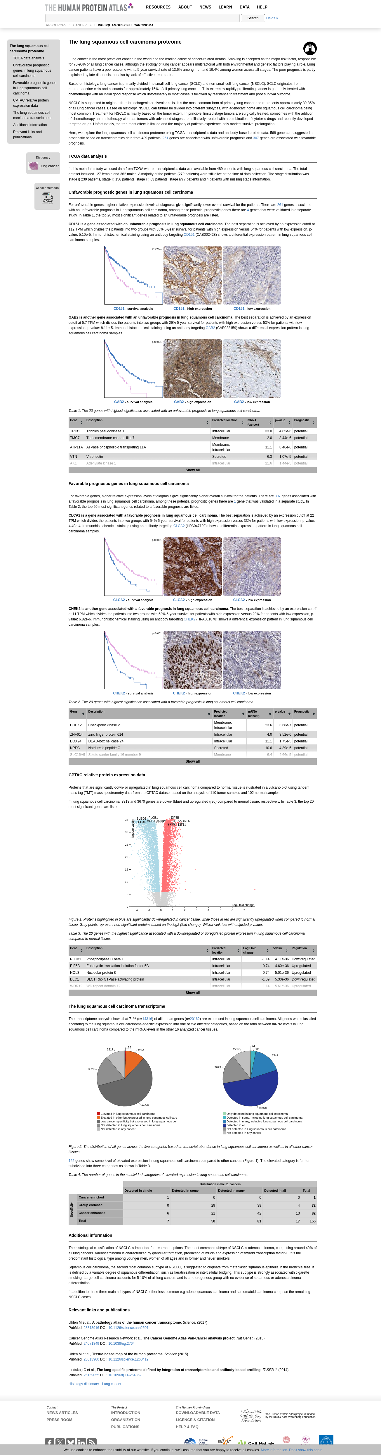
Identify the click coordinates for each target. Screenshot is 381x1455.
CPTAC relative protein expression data (31, 103)
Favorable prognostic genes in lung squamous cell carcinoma (34, 88)
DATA (245, 7)
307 (256, 138)
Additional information (30, 125)
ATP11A (76, 447)
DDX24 (75, 741)
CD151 (189, 235)
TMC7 (75, 438)
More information (274, 1450)
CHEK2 (189, 619)
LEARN (225, 7)
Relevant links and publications (27, 134)
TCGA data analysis (28, 58)
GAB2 (210, 328)
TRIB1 (75, 431)
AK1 (73, 463)
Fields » (272, 18)
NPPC (75, 748)
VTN (73, 457)
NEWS (205, 7)
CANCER (80, 25)
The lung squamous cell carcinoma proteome (30, 48)
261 (165, 138)
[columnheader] (77, 422)
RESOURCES (158, 7)
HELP (262, 7)
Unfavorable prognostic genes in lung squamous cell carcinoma (32, 70)
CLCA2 (179, 526)
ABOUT (185, 7)
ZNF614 (76, 734)
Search (253, 18)
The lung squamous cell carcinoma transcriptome (32, 115)
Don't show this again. (306, 1450)
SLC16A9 (77, 755)
